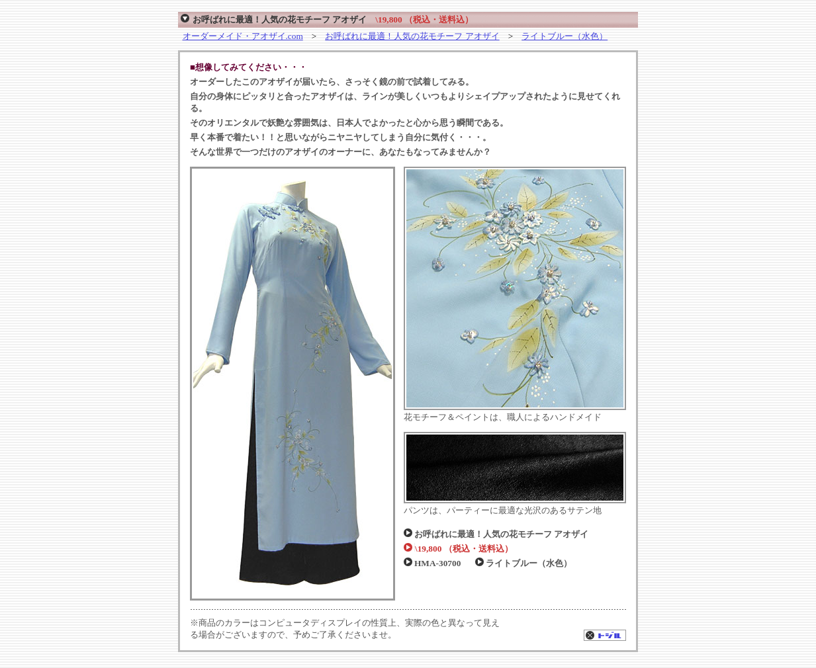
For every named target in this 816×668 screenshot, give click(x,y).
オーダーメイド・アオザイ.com (243, 36)
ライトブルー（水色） (564, 36)
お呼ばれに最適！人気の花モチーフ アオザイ (412, 36)
